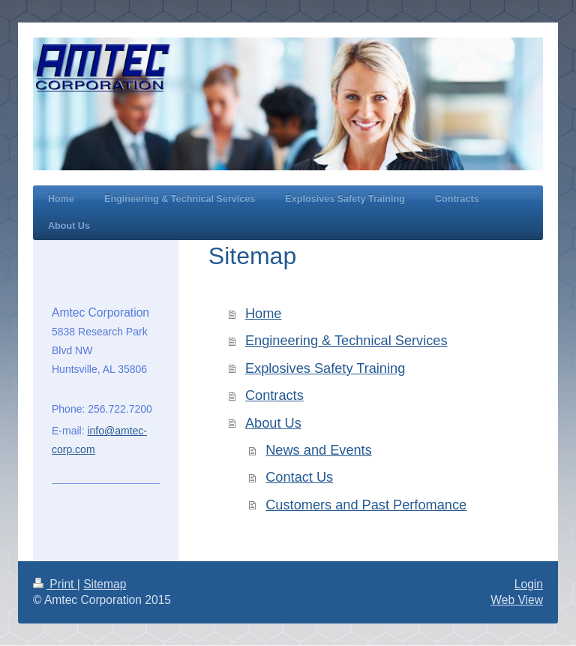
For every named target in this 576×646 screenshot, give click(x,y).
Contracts (274, 395)
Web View (516, 599)
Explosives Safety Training (325, 368)
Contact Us (299, 477)
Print (55, 584)
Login (528, 584)
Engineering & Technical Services (346, 340)
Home (263, 313)
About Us (273, 423)
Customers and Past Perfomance (366, 504)
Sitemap (104, 584)
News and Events (319, 450)
